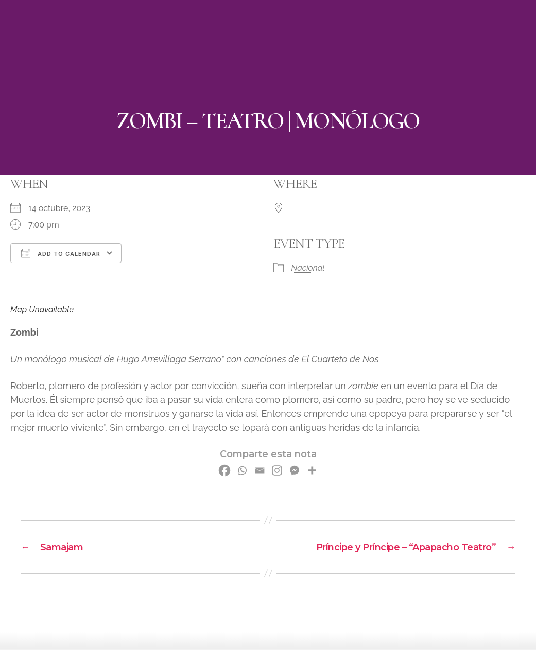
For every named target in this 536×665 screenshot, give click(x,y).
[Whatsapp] (242, 470)
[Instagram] (277, 470)
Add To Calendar (60, 253)
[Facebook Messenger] (294, 470)
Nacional (308, 268)
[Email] (259, 470)
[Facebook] (224, 470)
